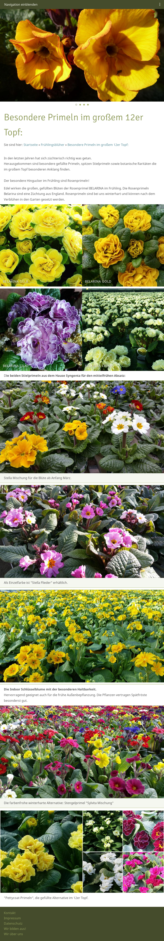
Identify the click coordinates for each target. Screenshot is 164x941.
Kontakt (10, 913)
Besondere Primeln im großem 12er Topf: (98, 145)
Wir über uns (13, 934)
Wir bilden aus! (15, 929)
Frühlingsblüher (52, 145)
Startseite (31, 145)
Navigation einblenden (21, 4)
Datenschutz (13, 923)
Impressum (12, 918)
